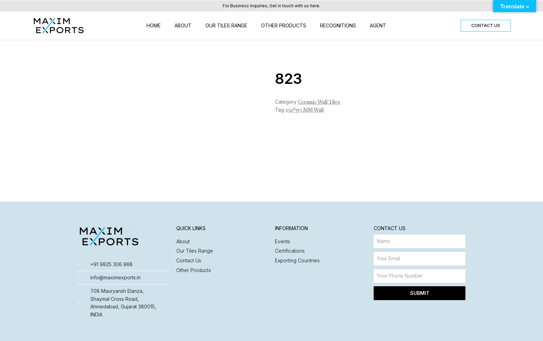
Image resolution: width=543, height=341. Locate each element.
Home (153, 25)
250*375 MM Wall (304, 110)
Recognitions (338, 25)
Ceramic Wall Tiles (319, 102)
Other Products (283, 25)
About (183, 25)
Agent (378, 25)
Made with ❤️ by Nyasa (438, 332)
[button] (486, 26)
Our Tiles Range (226, 25)
